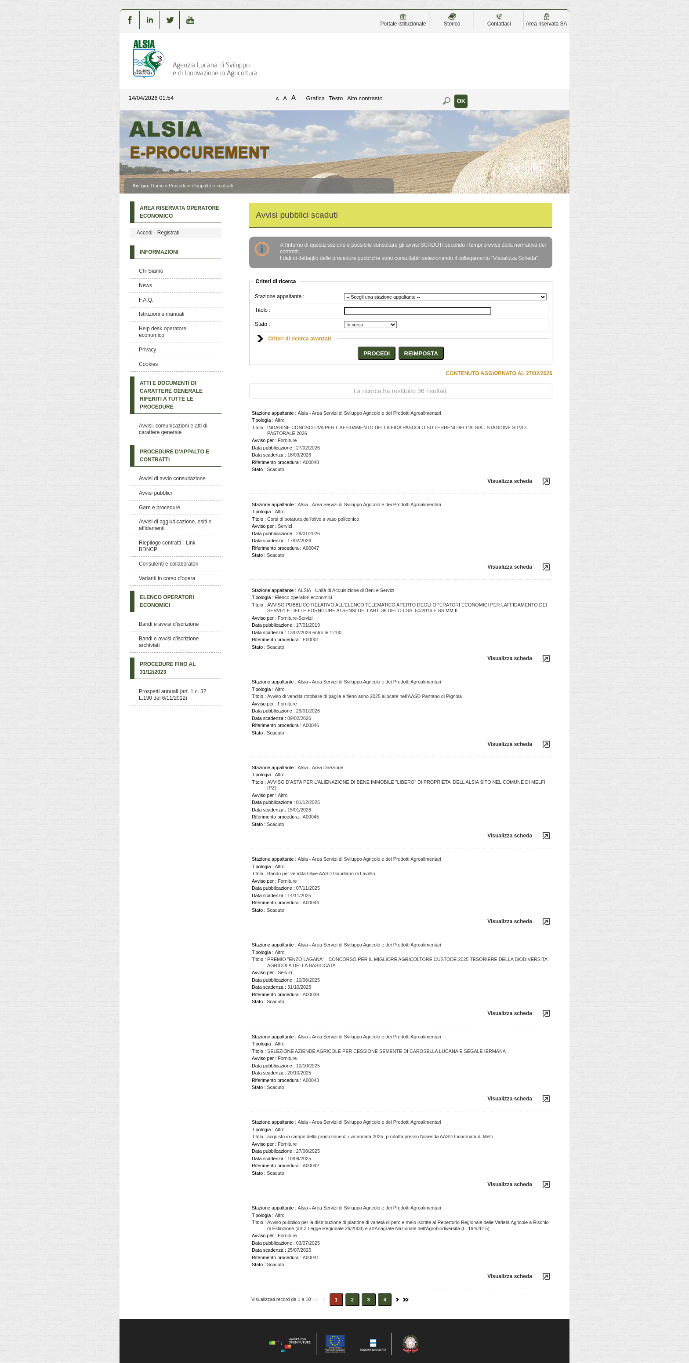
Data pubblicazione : (273, 447)
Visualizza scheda (509, 481)
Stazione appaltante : (280, 296)
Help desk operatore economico (162, 331)
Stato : (262, 324)
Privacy (147, 350)
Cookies (148, 364)
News (145, 285)
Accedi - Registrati (158, 233)
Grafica (315, 98)
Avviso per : (264, 440)
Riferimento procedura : (276, 462)
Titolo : (263, 310)
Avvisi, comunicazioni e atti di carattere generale (173, 429)
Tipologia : (262, 420)
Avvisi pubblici (155, 493)
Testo (336, 98)
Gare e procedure (159, 507)
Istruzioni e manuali (161, 314)
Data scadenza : (269, 454)
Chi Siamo (151, 271)
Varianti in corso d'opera (167, 578)
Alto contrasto (365, 98)
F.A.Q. (146, 300)
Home (157, 185)
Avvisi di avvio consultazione (172, 478)
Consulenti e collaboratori (168, 564)
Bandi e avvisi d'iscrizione (169, 624)
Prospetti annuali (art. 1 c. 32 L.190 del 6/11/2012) (172, 694)
